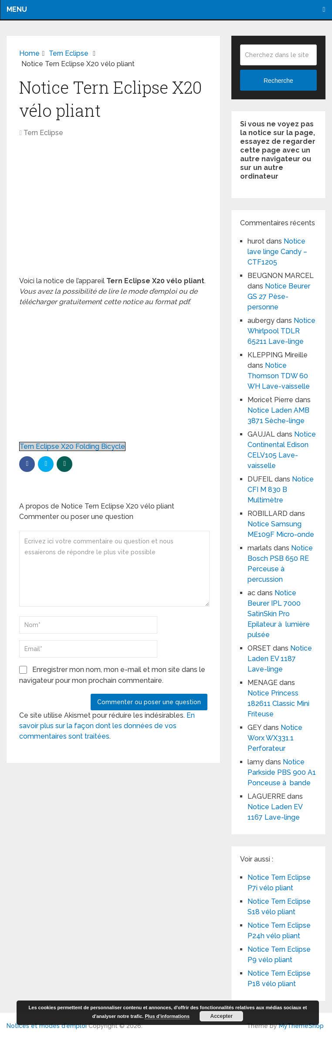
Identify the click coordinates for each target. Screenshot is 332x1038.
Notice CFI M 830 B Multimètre (280, 489)
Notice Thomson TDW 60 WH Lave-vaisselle (278, 375)
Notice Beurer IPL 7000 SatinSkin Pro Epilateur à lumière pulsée (278, 614)
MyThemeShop (301, 1025)
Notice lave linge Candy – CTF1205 (277, 251)
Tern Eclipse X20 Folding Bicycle (72, 446)
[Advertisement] (113, 211)
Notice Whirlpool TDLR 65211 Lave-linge (281, 331)
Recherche (278, 80)
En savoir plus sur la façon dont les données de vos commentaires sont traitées (107, 725)
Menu (17, 9)
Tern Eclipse (43, 133)
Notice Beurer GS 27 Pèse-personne (278, 296)
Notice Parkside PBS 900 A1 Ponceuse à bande (281, 772)
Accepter (221, 1016)
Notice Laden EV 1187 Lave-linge (279, 658)
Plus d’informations (167, 1016)
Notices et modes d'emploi (47, 1025)
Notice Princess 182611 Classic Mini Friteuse (278, 703)
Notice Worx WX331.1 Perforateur (274, 738)
